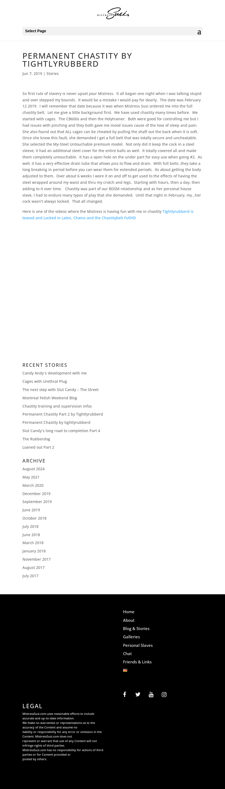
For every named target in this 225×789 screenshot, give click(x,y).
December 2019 (36, 493)
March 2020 (33, 485)
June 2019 (31, 509)
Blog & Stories (136, 628)
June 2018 (31, 534)
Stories (52, 73)
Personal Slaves (138, 645)
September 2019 (37, 501)
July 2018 (30, 526)
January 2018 (34, 550)
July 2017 (30, 575)
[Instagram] (164, 694)
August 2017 (33, 567)
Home (129, 611)
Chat (127, 653)
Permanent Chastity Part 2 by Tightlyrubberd (62, 414)
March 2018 (33, 542)
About (129, 620)
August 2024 (33, 468)
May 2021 (31, 477)
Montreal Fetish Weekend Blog (49, 397)
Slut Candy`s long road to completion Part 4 (61, 430)
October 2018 (34, 518)
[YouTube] (150, 694)
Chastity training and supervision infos (57, 406)
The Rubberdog (36, 438)
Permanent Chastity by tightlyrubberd (56, 422)
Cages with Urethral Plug (44, 381)
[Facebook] (124, 694)
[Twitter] (137, 694)
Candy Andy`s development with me (54, 373)
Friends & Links (137, 661)
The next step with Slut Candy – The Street (60, 389)
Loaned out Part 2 (38, 447)
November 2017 (36, 559)
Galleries (131, 636)
